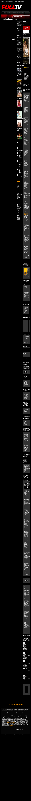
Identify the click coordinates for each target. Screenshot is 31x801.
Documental (19, 59)
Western (18, 47)
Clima (25, 1)
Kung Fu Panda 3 (20, 157)
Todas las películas (19, 20)
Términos (26, 731)
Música (15, 12)
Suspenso (19, 42)
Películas (2, 12)
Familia (18, 49)
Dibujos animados (19, 57)
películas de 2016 (26, 214)
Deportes (20, 12)
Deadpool (20, 150)
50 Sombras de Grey (19, 73)
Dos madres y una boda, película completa (25, 678)
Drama (18, 35)
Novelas (8, 12)
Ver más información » (15, 704)
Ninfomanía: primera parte (19, 125)
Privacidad (21, 731)
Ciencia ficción (18, 23)
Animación (19, 54)
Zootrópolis (20, 152)
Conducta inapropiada (20, 175)
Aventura (18, 32)
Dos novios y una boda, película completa (25, 656)
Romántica (19, 44)
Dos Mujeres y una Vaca (26, 35)
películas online (10, 19)
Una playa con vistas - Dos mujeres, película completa (25, 647)
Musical (18, 60)
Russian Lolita (19, 105)
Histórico (18, 28)
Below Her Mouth (20, 165)
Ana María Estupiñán (25, 272)
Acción (18, 26)
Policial (18, 30)
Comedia (18, 39)
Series (5, 12)
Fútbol (17, 1)
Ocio (23, 12)
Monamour (19, 136)
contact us (11, 725)
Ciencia (26, 12)
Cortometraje (19, 25)
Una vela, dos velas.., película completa (25, 671)
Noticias (13, 12)
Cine (18, 12)
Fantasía (18, 52)
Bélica (18, 33)
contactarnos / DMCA (11, 722)
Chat (11, 1)
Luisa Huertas (26, 271)
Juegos (14, 1)
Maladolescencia (19, 115)
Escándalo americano (19, 84)
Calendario (21, 1)
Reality (10, 12)
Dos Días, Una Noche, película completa (25, 663)
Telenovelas (7, 1)
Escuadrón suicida (20, 161)
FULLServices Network (23, 729)
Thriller (18, 40)
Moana (20, 148)
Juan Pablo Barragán (24, 272)
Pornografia (19, 94)
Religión (18, 62)
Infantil (28, 12)
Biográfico (19, 37)
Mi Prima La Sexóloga (20, 171)
